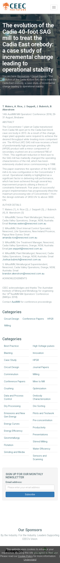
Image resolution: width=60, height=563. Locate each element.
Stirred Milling (40, 441)
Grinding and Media (14, 452)
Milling (7, 325)
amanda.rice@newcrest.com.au (19, 237)
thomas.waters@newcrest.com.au (27, 223)
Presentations (40, 434)
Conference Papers (33, 318)
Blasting (8, 353)
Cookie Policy (25, 556)
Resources (23, 76)
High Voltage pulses (43, 346)
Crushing (8, 388)
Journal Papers (41, 367)
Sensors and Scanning (40, 457)
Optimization (39, 388)
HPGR (50, 318)
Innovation (38, 353)
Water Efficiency (41, 448)
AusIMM (16, 301)
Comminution (11, 374)
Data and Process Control (13, 397)
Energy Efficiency (13, 430)
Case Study (10, 360)
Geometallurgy (12, 437)
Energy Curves (12, 423)
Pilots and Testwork (43, 413)
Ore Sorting (39, 406)
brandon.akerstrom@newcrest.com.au (23, 273)
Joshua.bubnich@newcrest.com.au (21, 259)
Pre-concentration (42, 420)
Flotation (8, 445)
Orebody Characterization (42, 397)
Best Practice (11, 346)
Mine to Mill (39, 381)
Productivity (39, 427)
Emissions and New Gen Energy (14, 415)
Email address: (14, 482)
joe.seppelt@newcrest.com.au (25, 248)
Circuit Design (39, 76)
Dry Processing (12, 406)
